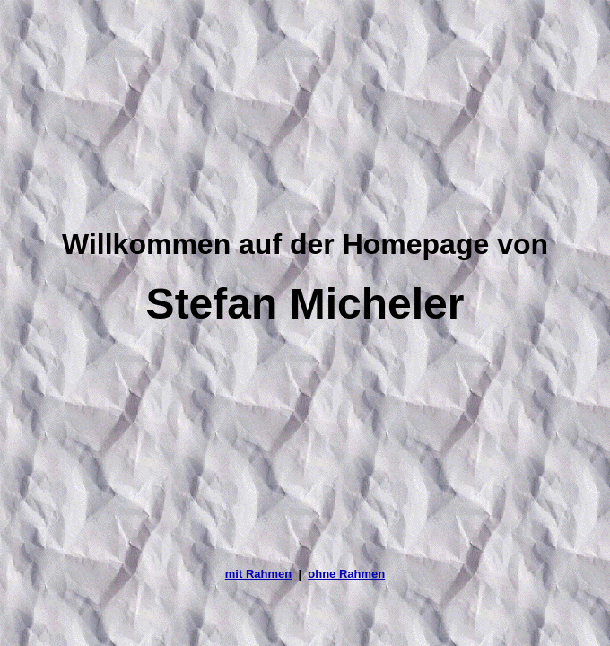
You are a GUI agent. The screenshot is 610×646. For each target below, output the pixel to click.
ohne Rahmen (346, 574)
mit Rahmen (258, 574)
